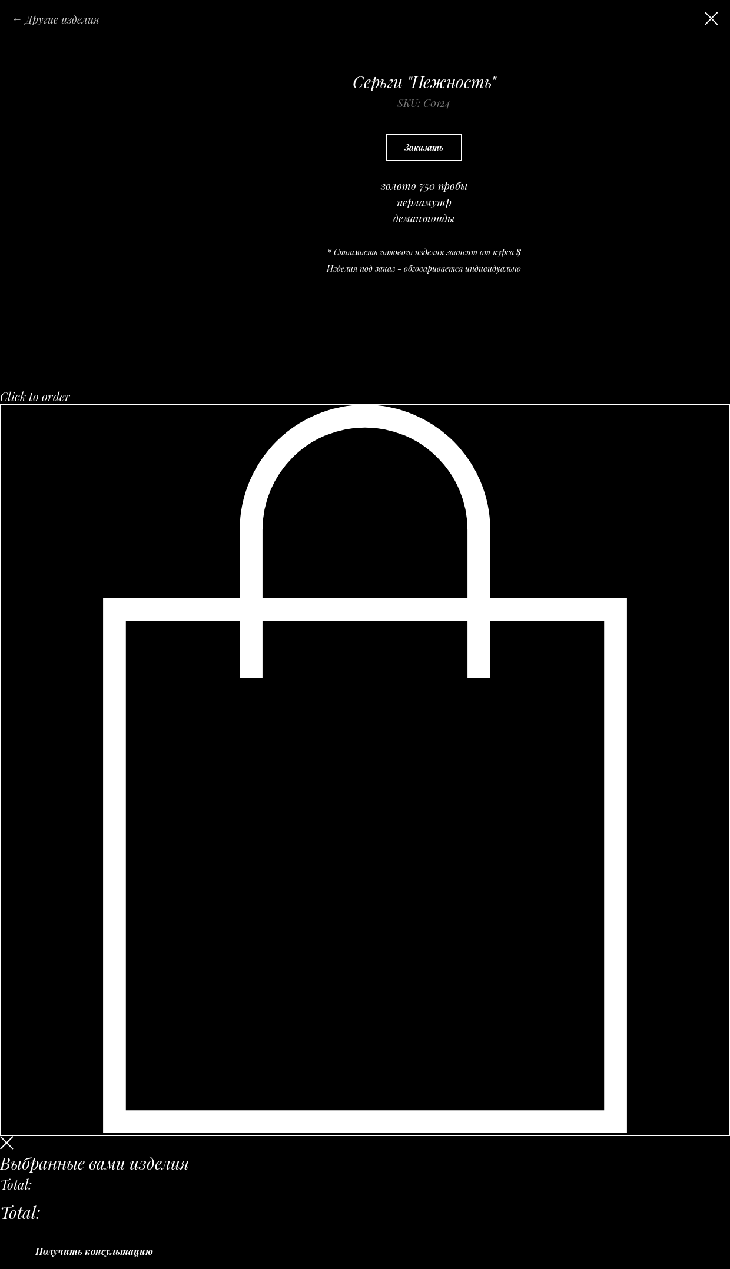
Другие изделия (62, 19)
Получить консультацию (94, 1251)
